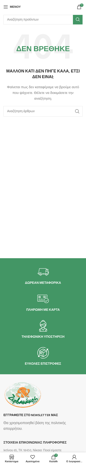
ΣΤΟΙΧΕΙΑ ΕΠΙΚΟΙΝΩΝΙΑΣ (22, 442)
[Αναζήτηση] (43, 19)
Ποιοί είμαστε (52, 450)
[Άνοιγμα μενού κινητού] (12, 6)
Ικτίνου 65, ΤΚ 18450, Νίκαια (22, 450)
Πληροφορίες (55, 442)
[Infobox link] (43, 275)
